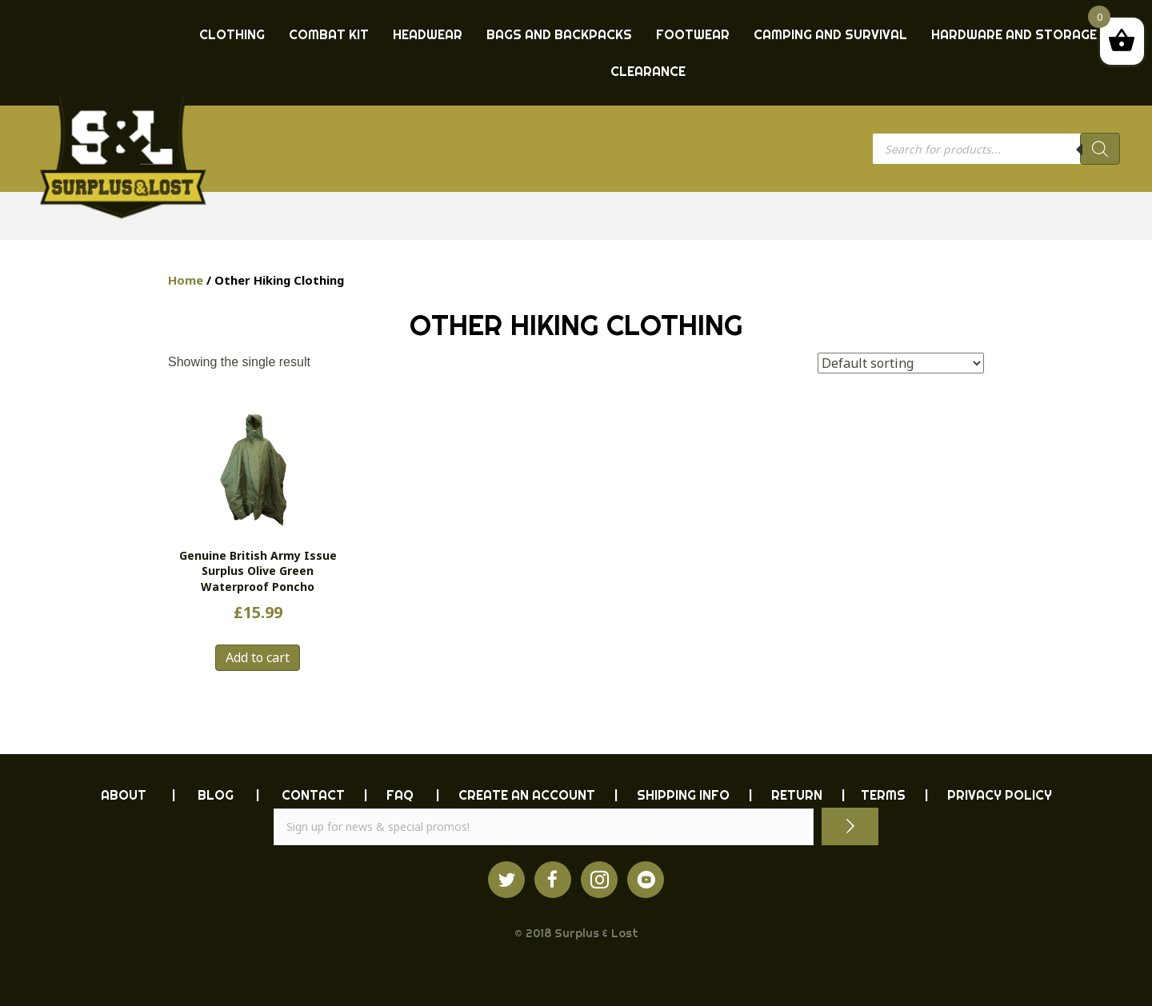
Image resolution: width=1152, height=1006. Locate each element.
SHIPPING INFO (683, 795)
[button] (850, 826)
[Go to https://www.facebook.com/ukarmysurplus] (552, 879)
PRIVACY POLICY (999, 795)
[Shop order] (901, 363)
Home (185, 280)
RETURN (796, 795)
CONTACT (313, 795)
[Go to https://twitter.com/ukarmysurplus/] (506, 879)
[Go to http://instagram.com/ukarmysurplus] (599, 879)
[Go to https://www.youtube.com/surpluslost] (645, 879)
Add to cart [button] (258, 657)
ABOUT (123, 795)
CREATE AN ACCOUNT (526, 795)
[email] (544, 826)
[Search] (1100, 149)
